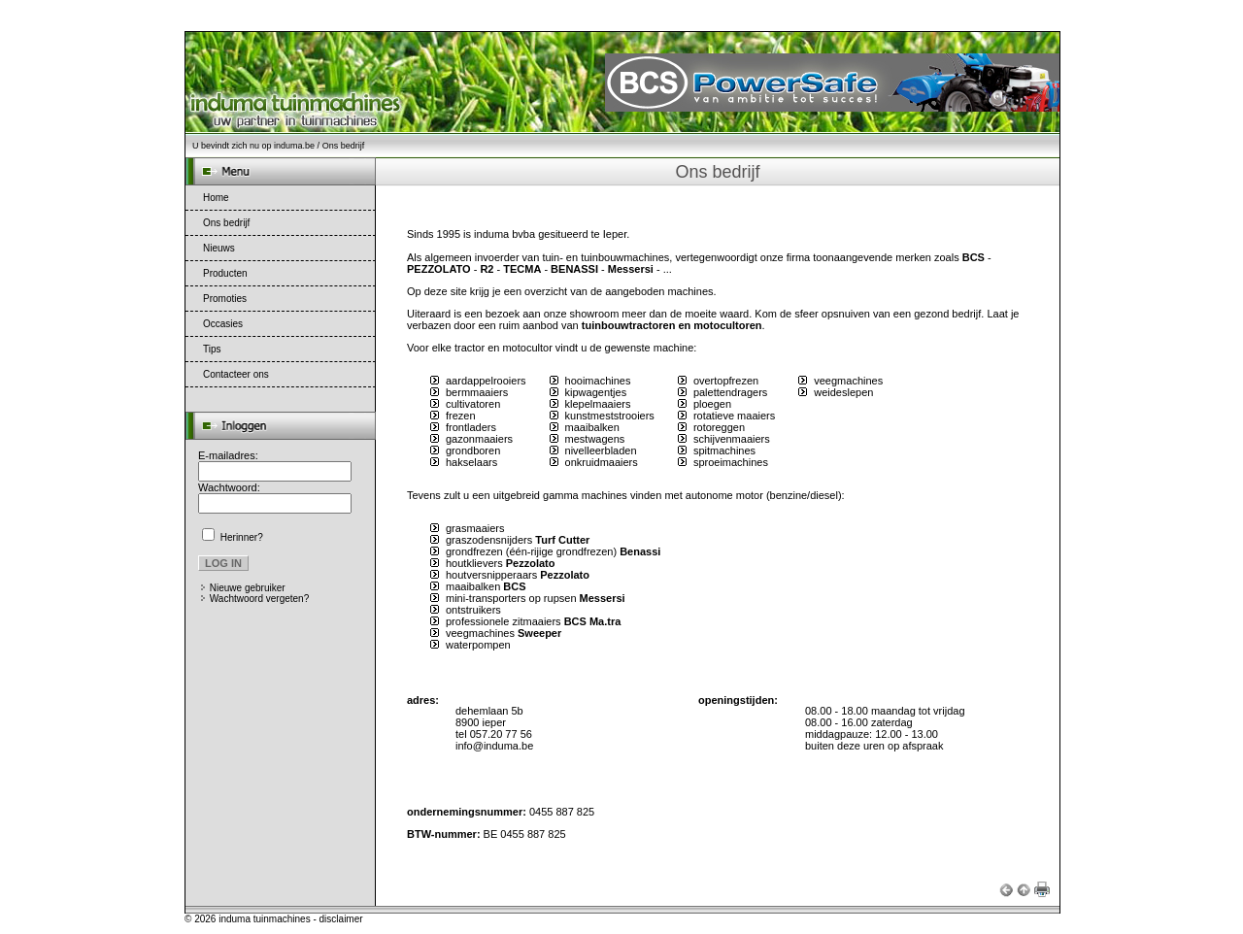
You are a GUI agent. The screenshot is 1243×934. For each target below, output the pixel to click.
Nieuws (219, 248)
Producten (225, 273)
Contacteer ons (236, 374)
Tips (212, 349)
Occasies (223, 323)
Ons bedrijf (226, 222)
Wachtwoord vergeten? (259, 598)
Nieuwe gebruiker (248, 588)
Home (216, 197)
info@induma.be (494, 745)
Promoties (225, 298)
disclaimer (341, 919)
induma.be (294, 145)
